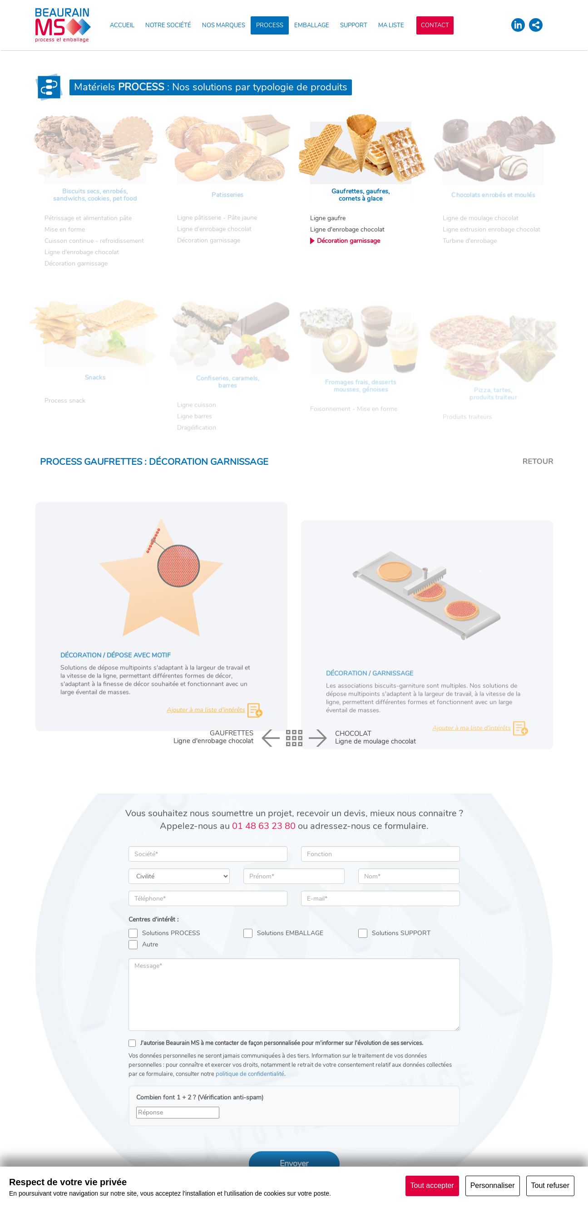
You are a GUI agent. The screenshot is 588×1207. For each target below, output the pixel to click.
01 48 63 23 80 (264, 890)
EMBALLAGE (311, 25)
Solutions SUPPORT (394, 997)
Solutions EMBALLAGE (283, 997)
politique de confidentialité (250, 1138)
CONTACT (435, 25)
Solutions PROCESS (164, 997)
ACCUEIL (122, 25)
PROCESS (269, 25)
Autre (143, 1009)
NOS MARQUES (223, 25)
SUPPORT (353, 25)
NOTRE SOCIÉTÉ (168, 25)
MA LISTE (391, 25)
